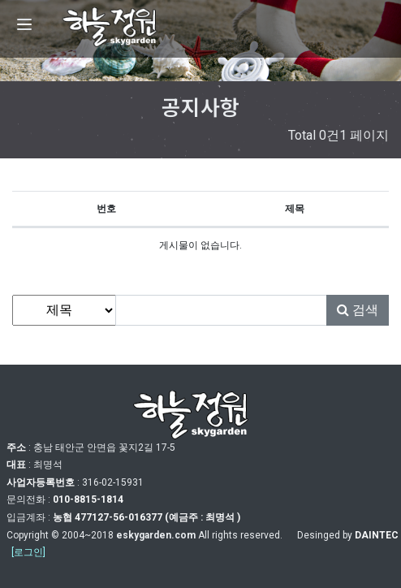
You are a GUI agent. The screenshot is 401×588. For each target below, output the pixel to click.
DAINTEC (377, 535)
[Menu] (24, 24)
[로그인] (28, 552)
